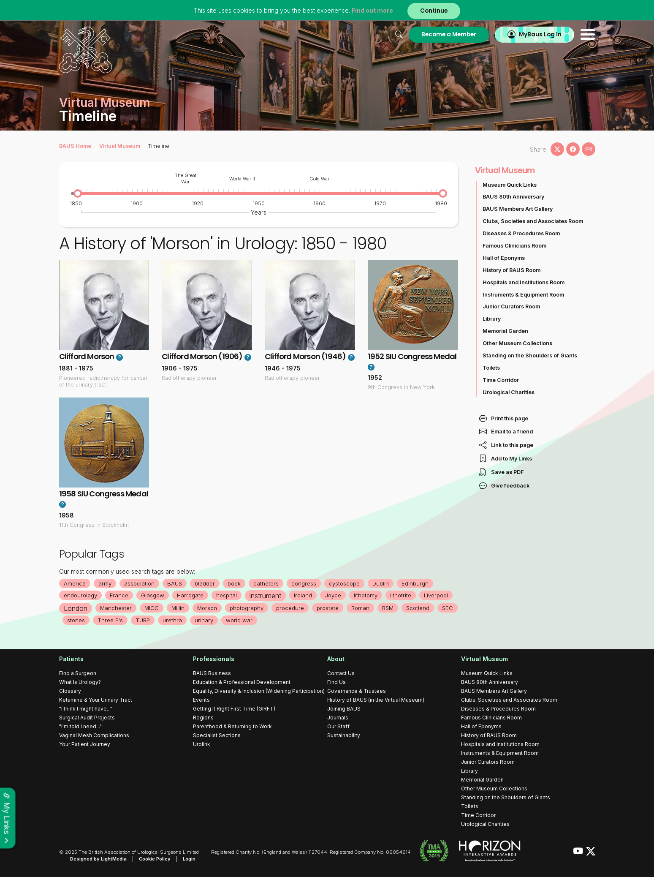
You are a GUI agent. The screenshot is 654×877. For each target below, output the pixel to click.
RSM (387, 608)
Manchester (116, 608)
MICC (151, 608)
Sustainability (343, 735)
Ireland (303, 595)
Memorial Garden (505, 331)
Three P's (110, 620)
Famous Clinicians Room (514, 245)
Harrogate (190, 595)
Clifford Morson (86, 356)
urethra (172, 620)
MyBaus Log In (540, 34)
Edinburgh (415, 583)
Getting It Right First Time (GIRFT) (234, 708)
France (119, 595)
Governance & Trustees (356, 691)
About (336, 658)
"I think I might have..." (85, 708)
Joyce (333, 595)
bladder (205, 583)
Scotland (417, 608)
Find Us (336, 682)
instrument (265, 595)
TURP (143, 620)
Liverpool (436, 595)
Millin (178, 608)
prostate (328, 608)
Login (189, 859)
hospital (226, 595)
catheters (266, 583)
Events (201, 700)
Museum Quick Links (510, 185)
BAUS (174, 583)
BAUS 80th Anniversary (513, 196)
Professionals (213, 658)
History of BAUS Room (511, 270)
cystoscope (344, 583)
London (75, 608)
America (75, 583)
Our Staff (338, 726)
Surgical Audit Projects (87, 717)
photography (246, 608)
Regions (203, 717)
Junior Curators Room (511, 306)
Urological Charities (509, 392)
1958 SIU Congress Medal (104, 493)
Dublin (380, 583)
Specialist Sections (217, 735)
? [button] (119, 357)
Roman (360, 608)
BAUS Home (75, 146)
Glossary (70, 691)
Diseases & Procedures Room (521, 233)
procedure (290, 608)
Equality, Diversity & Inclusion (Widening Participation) (259, 691)
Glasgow (152, 595)
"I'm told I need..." (80, 726)
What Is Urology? (80, 682)
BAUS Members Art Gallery (518, 209)
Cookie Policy (155, 859)
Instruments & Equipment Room (523, 294)
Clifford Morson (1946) (305, 356)
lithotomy (365, 595)
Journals (337, 717)
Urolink (201, 744)
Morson (207, 608)
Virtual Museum (119, 146)
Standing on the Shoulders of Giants (530, 355)
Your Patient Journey (84, 744)
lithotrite (400, 595)
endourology (80, 595)
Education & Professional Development (241, 682)
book (234, 583)
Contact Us (341, 673)
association (139, 583)
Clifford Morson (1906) (202, 356)
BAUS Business (212, 673)
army (104, 583)
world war (239, 620)
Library (492, 319)
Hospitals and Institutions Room (523, 282)
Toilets (491, 368)
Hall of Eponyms (504, 258)
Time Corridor (501, 380)
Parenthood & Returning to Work (232, 726)
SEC (447, 608)
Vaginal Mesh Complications (94, 735)
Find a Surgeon (77, 673)
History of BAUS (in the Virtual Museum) (375, 700)
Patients (71, 658)
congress (303, 583)
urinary (204, 620)
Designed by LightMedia (98, 859)
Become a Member (448, 34)
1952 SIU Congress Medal (412, 356)
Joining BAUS (344, 708)
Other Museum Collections (517, 343)
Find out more (372, 10)
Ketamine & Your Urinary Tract (95, 700)
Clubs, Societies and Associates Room (533, 221)
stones (76, 620)
